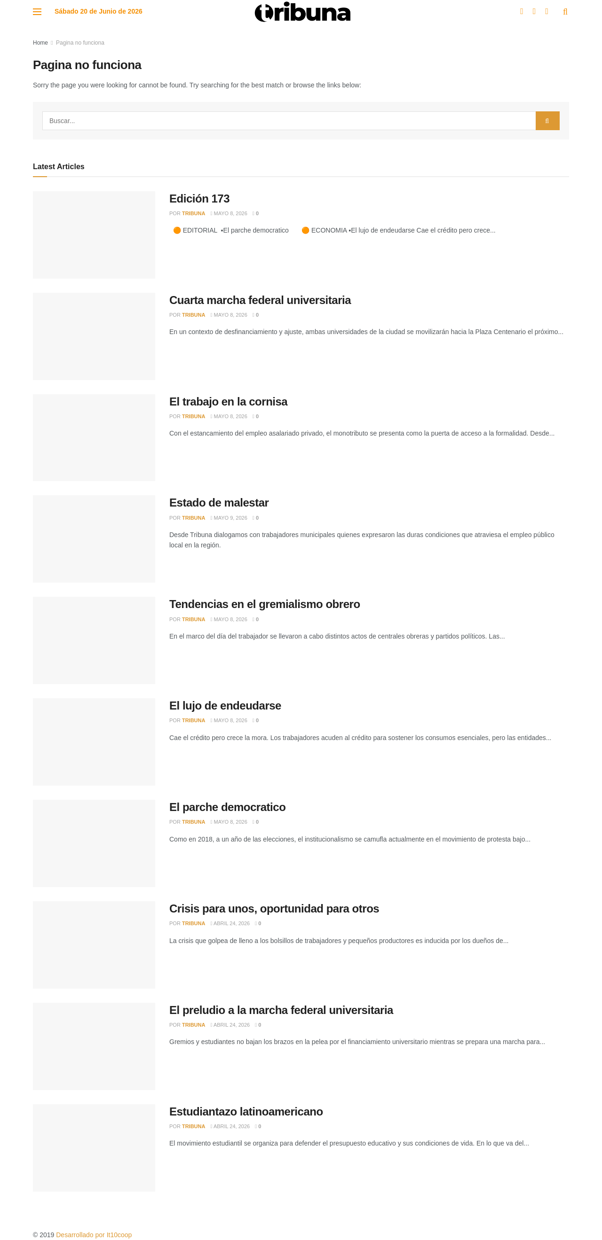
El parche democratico (227, 807)
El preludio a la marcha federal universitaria (281, 1010)
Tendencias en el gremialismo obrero (264, 604)
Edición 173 (199, 198)
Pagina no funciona (80, 42)
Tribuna (194, 213)
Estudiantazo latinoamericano (246, 1111)
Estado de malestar (219, 502)
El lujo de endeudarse (225, 705)
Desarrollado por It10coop (94, 1235)
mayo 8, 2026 (228, 213)
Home (40, 42)
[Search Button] (548, 120)
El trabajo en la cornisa (228, 401)
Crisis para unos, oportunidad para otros (274, 908)
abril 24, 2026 (230, 923)
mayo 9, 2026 (228, 518)
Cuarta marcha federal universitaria (260, 300)
